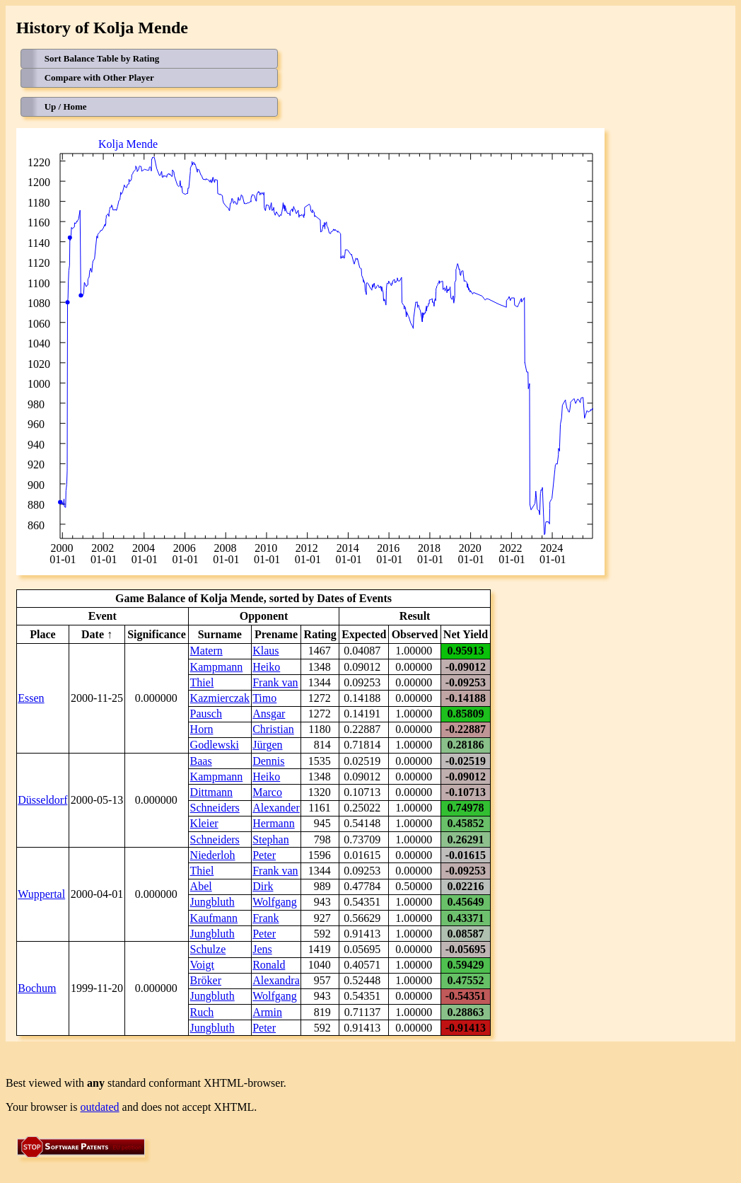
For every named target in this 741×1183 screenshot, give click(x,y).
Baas (201, 761)
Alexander (276, 808)
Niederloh (212, 855)
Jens (262, 949)
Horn (202, 729)
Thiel (202, 682)
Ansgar (268, 714)
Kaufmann (214, 918)
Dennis (268, 761)
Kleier (204, 823)
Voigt (202, 965)
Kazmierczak (220, 698)
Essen (31, 698)
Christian (273, 729)
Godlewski (214, 745)
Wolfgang (274, 902)
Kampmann (216, 667)
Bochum (37, 988)
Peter (264, 855)
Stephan (270, 839)
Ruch (202, 1012)
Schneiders (215, 808)
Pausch (206, 714)
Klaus (265, 651)
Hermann (273, 823)
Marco (267, 792)
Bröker (205, 980)
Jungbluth (212, 902)
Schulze (208, 949)
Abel (201, 886)
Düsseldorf (42, 800)
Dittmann (211, 792)
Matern (206, 651)
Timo (264, 698)
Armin (267, 1012)
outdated (100, 1107)
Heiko (266, 667)
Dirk (262, 886)
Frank (265, 918)
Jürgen (267, 745)
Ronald (268, 965)
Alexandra (276, 980)
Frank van (275, 682)
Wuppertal (41, 894)
